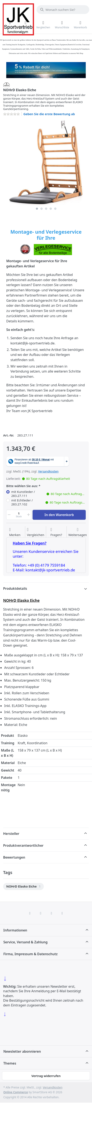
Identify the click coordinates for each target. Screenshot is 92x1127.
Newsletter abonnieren (22, 1051)
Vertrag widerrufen (45, 1076)
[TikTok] (51, 913)
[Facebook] (29, 913)
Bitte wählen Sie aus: (22, 486)
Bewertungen (14, 857)
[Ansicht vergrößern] (46, 162)
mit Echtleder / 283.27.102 (48, 502)
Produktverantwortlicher (23, 845)
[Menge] (18, 515)
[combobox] (63, 9)
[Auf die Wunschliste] (14, 532)
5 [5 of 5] (55, 209)
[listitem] (46, 162)
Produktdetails (15, 588)
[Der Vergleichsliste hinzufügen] (35, 532)
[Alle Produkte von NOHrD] (6, 84)
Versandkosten (48, 471)
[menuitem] (23, 886)
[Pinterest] (62, 913)
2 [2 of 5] (41, 209)
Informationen (15, 930)
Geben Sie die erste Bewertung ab (49, 114)
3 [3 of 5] (46, 209)
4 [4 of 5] (51, 209)
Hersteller (11, 833)
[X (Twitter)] (40, 913)
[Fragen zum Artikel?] (56, 532)
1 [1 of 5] (37, 209)
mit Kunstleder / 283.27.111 (48, 494)
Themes (9, 1063)
